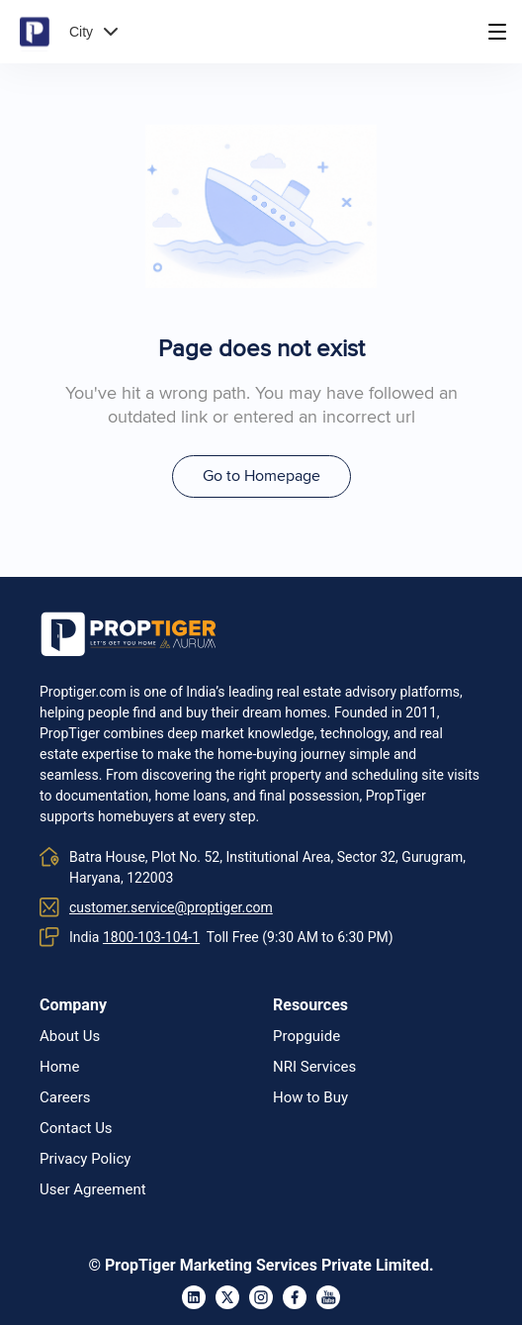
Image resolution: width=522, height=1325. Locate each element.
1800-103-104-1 (151, 937)
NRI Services (314, 1067)
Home (59, 1067)
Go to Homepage (261, 476)
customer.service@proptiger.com (171, 907)
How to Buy (310, 1097)
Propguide (306, 1036)
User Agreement (93, 1190)
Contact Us (76, 1128)
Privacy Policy (85, 1159)
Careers (65, 1097)
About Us (70, 1036)
